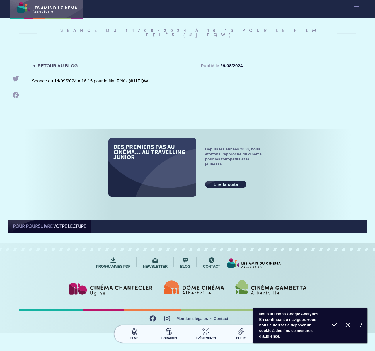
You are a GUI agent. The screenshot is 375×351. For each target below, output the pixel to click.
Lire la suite (226, 184)
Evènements (206, 331)
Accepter (334, 325)
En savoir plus (360, 325)
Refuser (347, 325)
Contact (221, 315)
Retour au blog (58, 65)
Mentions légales (192, 315)
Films (134, 331)
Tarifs (241, 331)
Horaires (169, 331)
